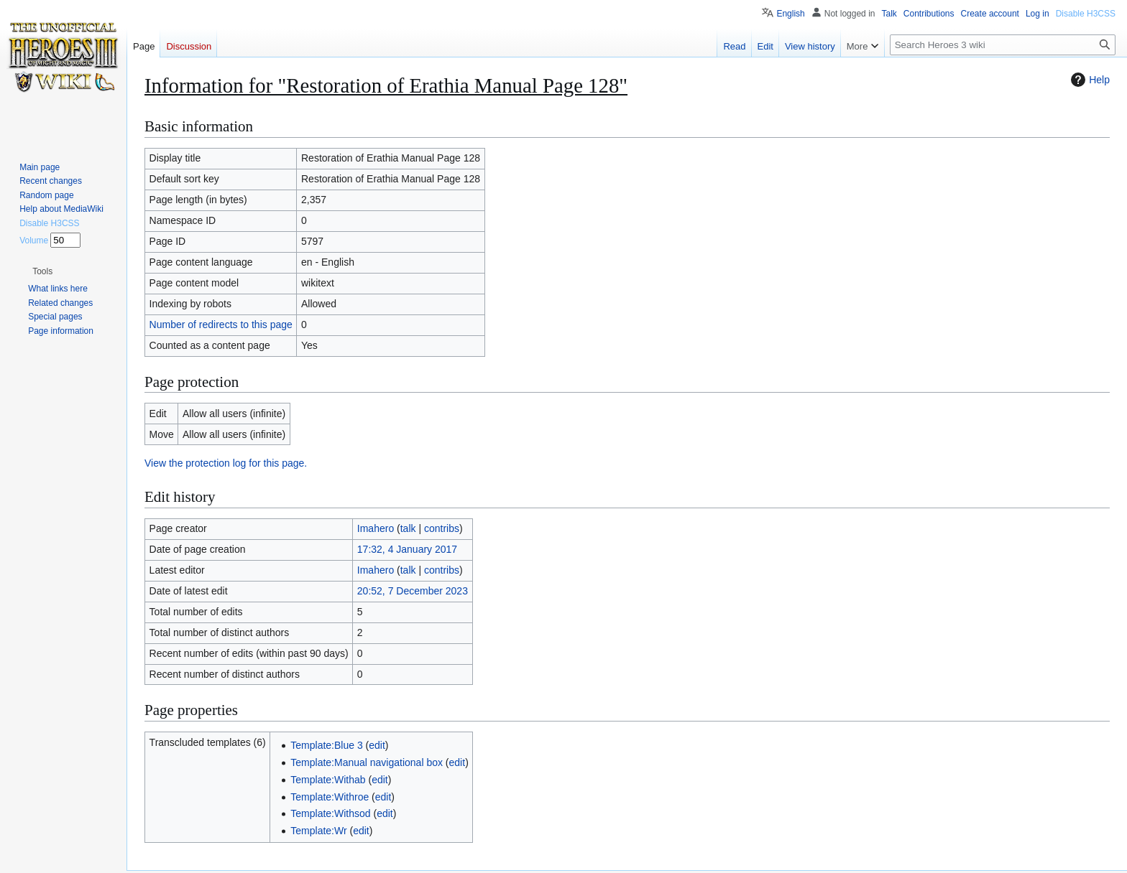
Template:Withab (327, 779)
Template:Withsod (330, 813)
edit (377, 745)
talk (408, 528)
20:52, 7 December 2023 (412, 591)
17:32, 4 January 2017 (407, 549)
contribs (441, 528)
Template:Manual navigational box (366, 762)
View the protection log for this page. (225, 463)
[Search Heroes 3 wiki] (1003, 44)
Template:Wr (318, 830)
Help (1088, 80)
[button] (42, 271)
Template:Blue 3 (326, 745)
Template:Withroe (329, 797)
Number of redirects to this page (221, 324)
